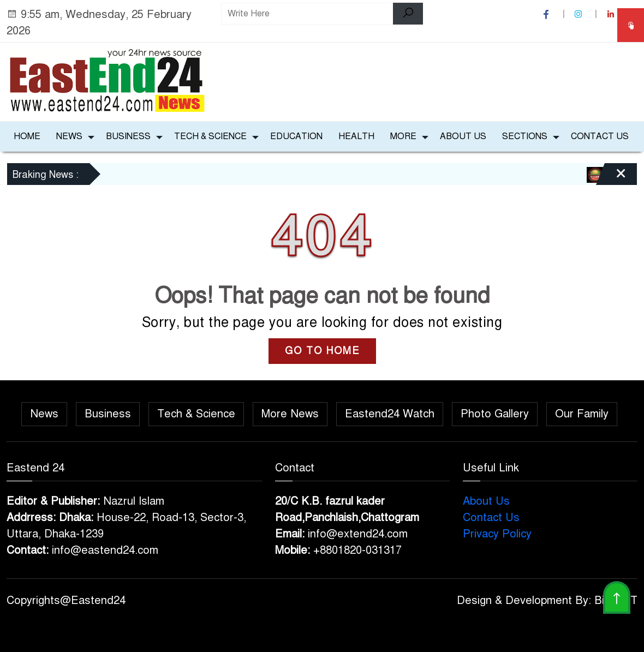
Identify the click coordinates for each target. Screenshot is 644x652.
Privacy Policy (497, 534)
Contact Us (600, 136)
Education (296, 136)
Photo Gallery (495, 414)
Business (128, 136)
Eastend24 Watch (389, 414)
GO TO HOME (322, 351)
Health (356, 136)
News (69, 136)
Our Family (582, 414)
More (403, 136)
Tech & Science (210, 136)
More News (290, 414)
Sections (524, 136)
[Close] (611, 177)
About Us (463, 136)
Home (27, 136)
